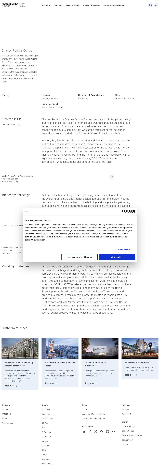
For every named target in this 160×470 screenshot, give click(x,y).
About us (5, 409)
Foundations (7, 423)
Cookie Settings (128, 426)
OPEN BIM (6, 414)
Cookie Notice (128, 431)
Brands (5, 418)
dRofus (45, 423)
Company (58, 5)
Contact (85, 409)
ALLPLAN (46, 409)
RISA (44, 450)
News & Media (72, 5)
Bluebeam (46, 414)
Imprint (125, 444)
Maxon (45, 441)
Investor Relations (91, 5)
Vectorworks (47, 464)
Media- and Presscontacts (93, 414)
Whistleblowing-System (132, 435)
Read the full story (10, 124)
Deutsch (125, 409)
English (125, 414)
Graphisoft (46, 437)
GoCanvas (46, 432)
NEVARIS (45, 446)
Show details (124, 250)
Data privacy (127, 440)
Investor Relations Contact (93, 418)
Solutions (46, 5)
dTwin (44, 427)
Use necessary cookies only (79, 257)
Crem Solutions (48, 418)
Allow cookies (116, 257)
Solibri (44, 455)
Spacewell (46, 459)
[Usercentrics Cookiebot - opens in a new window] (124, 211)
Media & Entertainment (114, 5)
